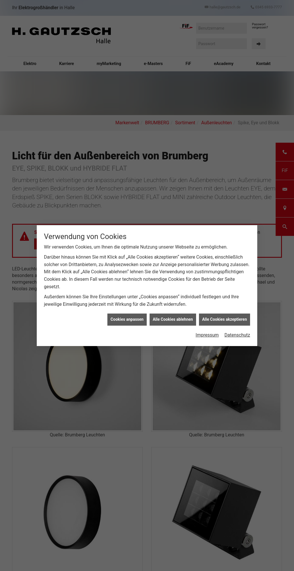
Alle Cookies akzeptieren (224, 309)
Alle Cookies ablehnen (173, 309)
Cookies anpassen (127, 309)
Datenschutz (237, 325)
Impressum (207, 325)
